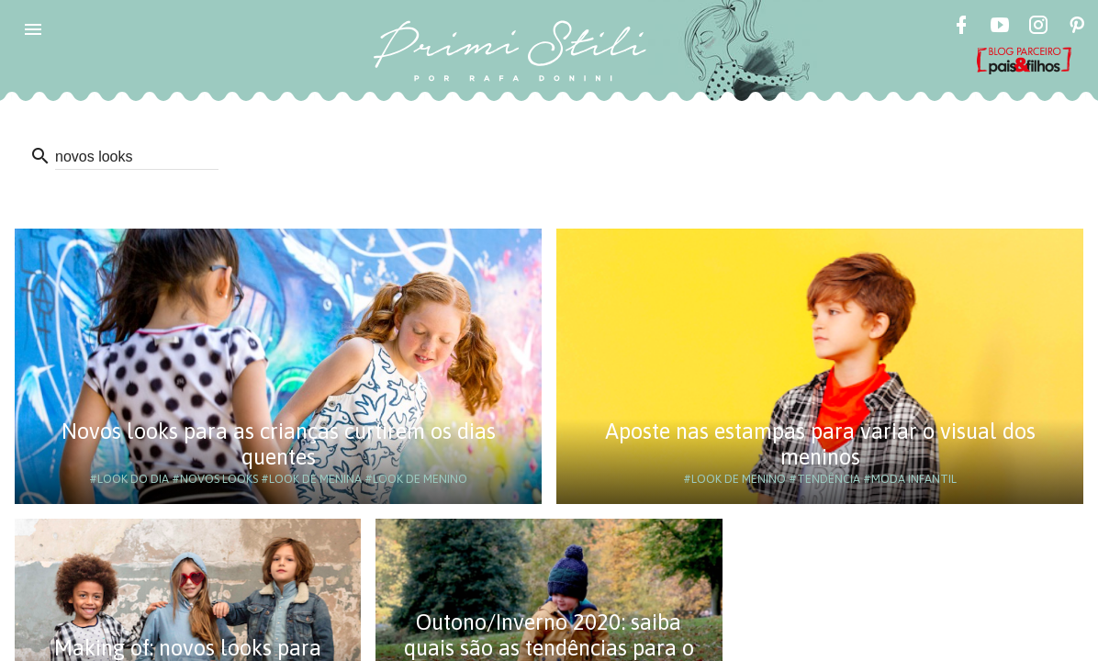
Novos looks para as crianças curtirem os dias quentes (279, 444)
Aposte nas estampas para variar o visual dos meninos (820, 444)
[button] (33, 29)
